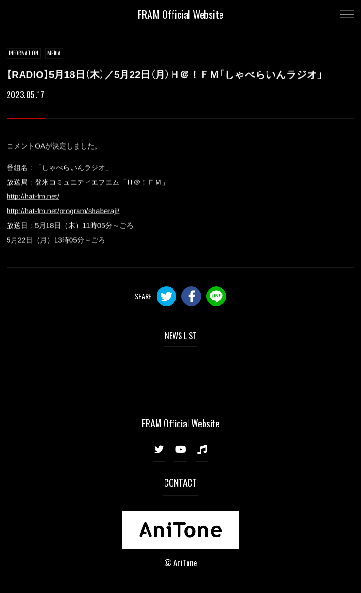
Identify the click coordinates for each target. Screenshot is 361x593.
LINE (216, 296)
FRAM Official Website (180, 14)
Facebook (191, 296)
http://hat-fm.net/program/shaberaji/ (63, 211)
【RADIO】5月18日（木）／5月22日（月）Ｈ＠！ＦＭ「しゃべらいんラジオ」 (164, 74)
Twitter (166, 296)
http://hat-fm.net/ (33, 196)
